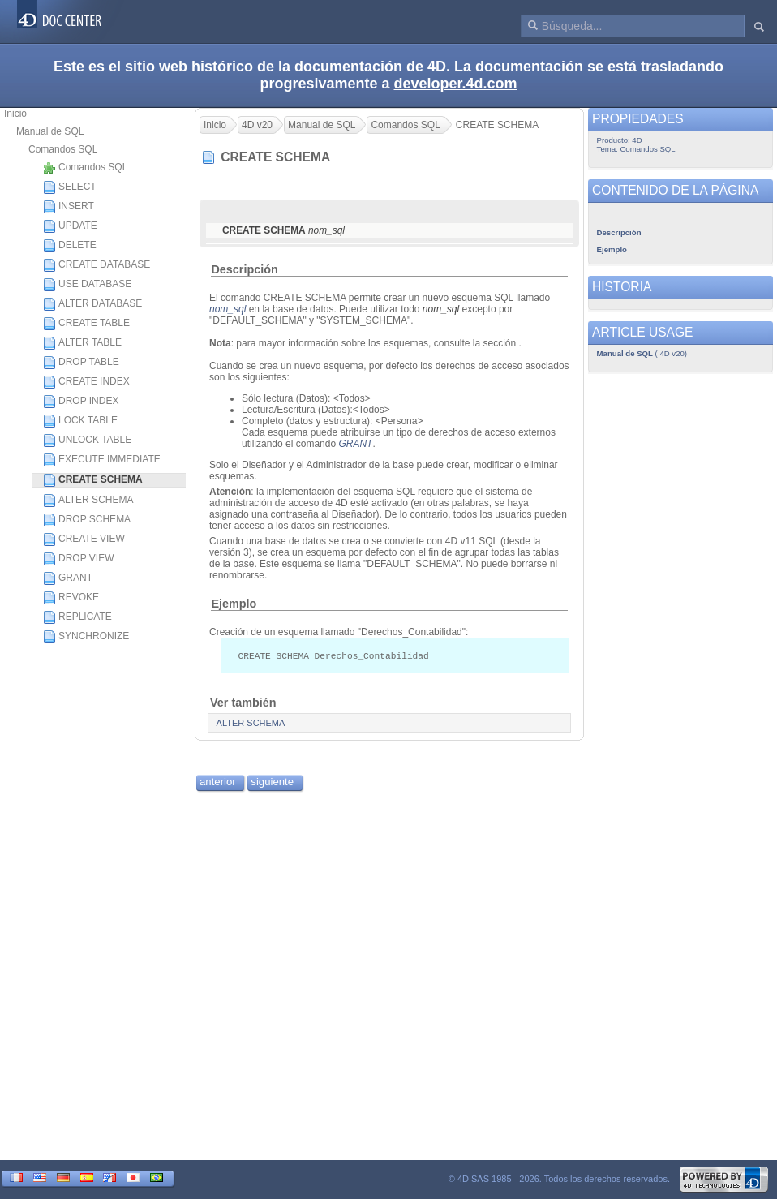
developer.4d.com (455, 83)
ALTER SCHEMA (88, 500)
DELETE (70, 245)
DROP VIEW (78, 558)
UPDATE (70, 226)
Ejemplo (233, 603)
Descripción (244, 269)
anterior (218, 782)
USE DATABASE (87, 284)
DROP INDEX (80, 401)
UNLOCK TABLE (87, 440)
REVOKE (71, 597)
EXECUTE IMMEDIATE (102, 459)
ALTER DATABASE (92, 304)
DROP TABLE (81, 362)
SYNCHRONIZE (86, 636)
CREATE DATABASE (96, 265)
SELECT (70, 187)
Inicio (15, 113)
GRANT (67, 578)
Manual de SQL (50, 131)
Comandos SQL (62, 149)
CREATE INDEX (86, 382)
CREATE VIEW (84, 539)
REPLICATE (77, 617)
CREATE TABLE (86, 323)
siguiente (272, 782)
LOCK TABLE (80, 421)
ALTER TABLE (82, 343)
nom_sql (227, 309)
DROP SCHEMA (87, 520)
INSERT (68, 206)
